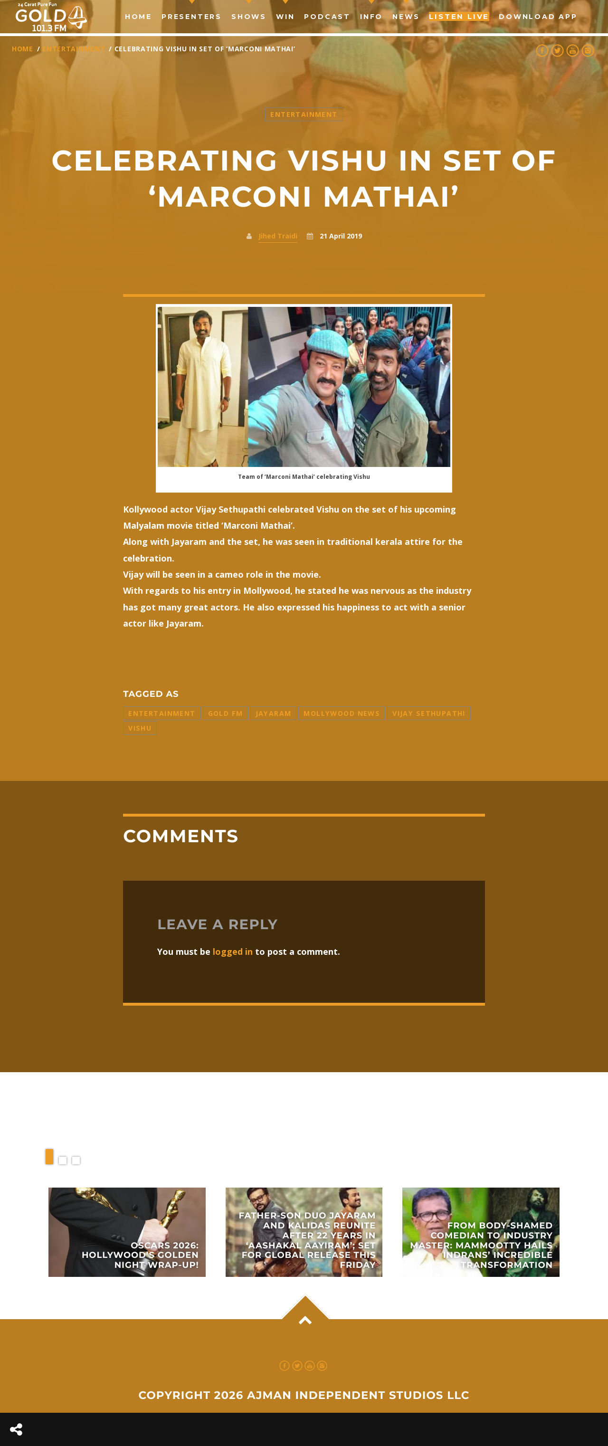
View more (127, 1232)
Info (371, 16)
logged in (233, 951)
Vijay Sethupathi (429, 713)
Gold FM (225, 713)
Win (285, 16)
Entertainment (73, 48)
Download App (538, 16)
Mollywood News (342, 713)
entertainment (161, 713)
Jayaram (274, 713)
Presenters (192, 16)
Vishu (140, 728)
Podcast (327, 16)
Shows (248, 16)
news (405, 16)
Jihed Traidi (277, 235)
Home (138, 16)
